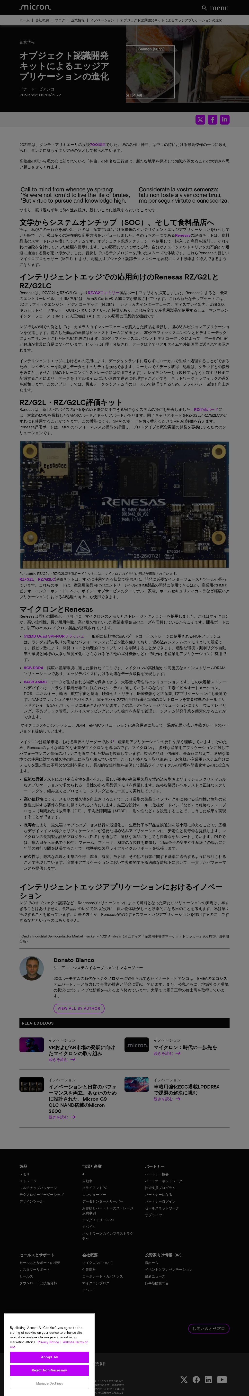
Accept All (49, 1374)
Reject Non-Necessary (49, 1387)
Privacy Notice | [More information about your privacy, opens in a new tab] (49, 1358)
